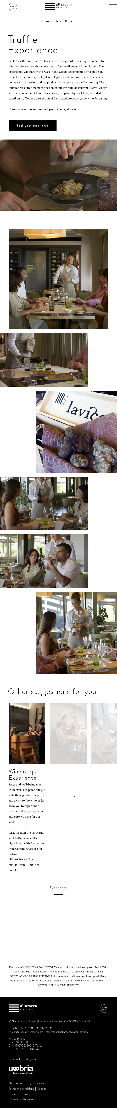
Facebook (14, 1059)
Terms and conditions (21, 1088)
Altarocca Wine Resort (58, 7)
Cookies (13, 1094)
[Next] (70, 796)
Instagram (30, 1059)
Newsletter (15, 1083)
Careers (39, 1083)
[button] (113, 3)
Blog (28, 1083)
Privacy (26, 1094)
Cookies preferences (21, 1099)
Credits (41, 1088)
